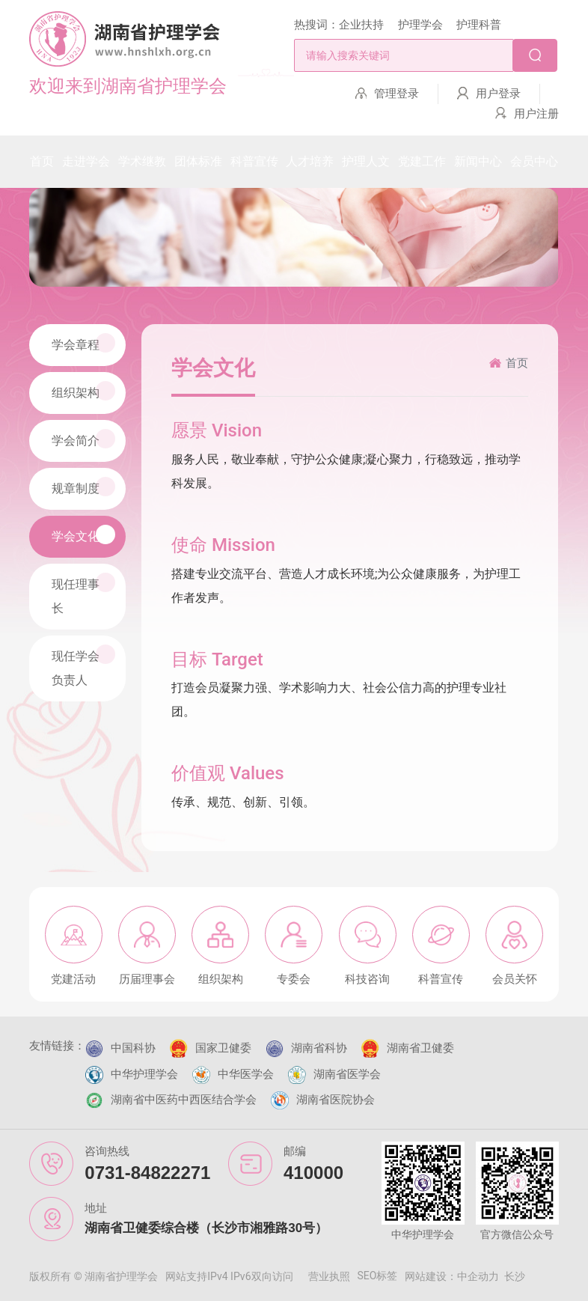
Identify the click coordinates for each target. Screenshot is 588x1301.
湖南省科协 (319, 1048)
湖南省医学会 (347, 1074)
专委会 (293, 979)
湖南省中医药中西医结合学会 (184, 1099)
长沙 (514, 1276)
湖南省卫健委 (420, 1048)
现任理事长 (83, 594)
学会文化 (83, 534)
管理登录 (396, 93)
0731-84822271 (147, 1173)
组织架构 (83, 390)
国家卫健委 (223, 1048)
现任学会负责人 (83, 666)
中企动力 (478, 1276)
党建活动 (73, 979)
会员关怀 (514, 979)
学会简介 (83, 438)
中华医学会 (246, 1074)
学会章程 (83, 343)
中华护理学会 (144, 1074)
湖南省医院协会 (335, 1099)
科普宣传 (440, 979)
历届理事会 (147, 979)
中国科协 (133, 1048)
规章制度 (83, 486)
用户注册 (536, 114)
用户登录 (498, 93)
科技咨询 (367, 979)
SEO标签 (378, 1276)
